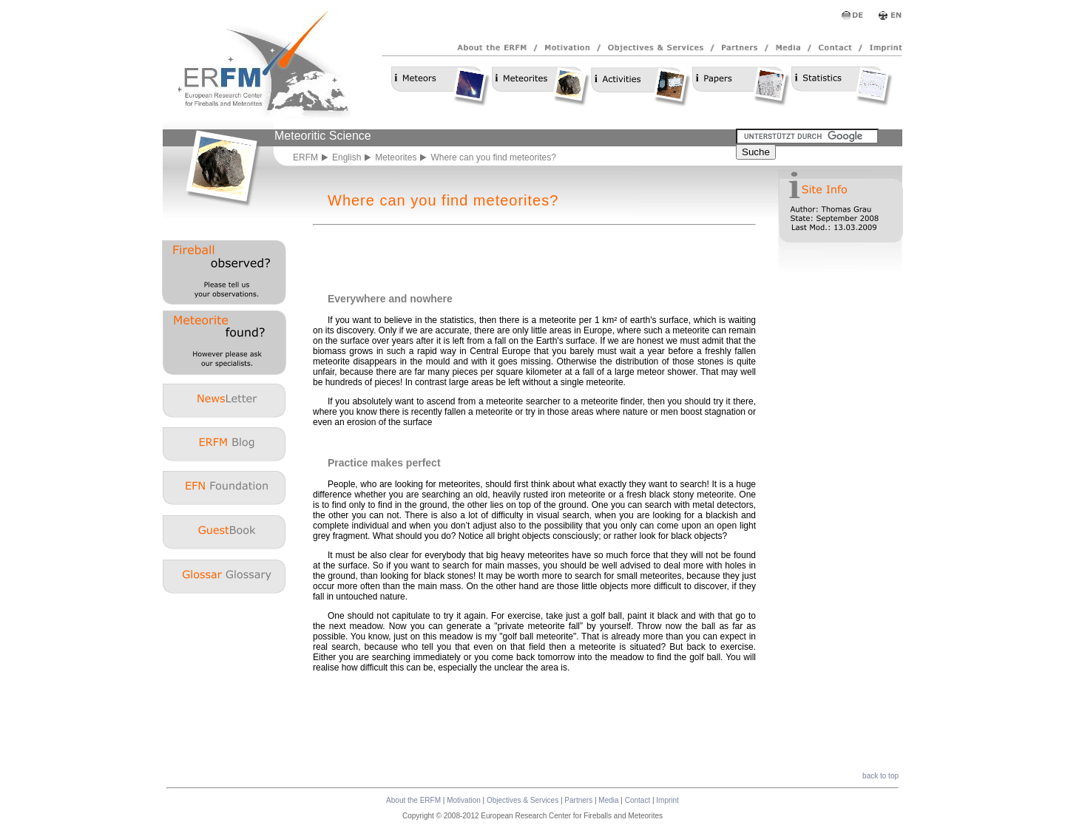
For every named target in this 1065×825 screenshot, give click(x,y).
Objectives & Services (522, 800)
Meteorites (395, 157)
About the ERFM (413, 800)
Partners (578, 800)
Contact (637, 800)
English (346, 157)
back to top (880, 776)
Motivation (464, 800)
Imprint (667, 800)
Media (608, 800)
